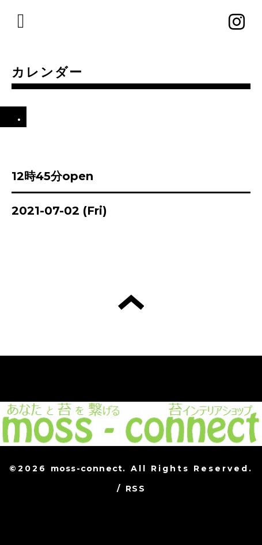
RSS (135, 488)
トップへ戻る (131, 302)
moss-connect (87, 468)
